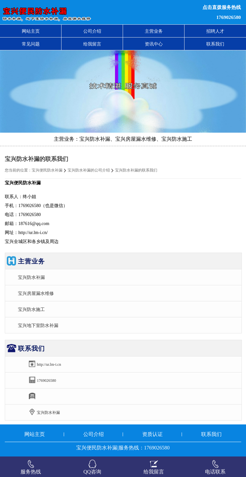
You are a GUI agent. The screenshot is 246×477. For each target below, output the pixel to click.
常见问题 (31, 43)
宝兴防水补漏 (31, 277)
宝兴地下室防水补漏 (38, 325)
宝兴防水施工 (31, 309)
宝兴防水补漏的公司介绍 (89, 170)
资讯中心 (154, 43)
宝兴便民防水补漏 (47, 170)
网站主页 (31, 31)
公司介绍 (92, 31)
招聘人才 (215, 31)
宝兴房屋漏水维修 (36, 293)
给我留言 (92, 43)
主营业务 (154, 31)
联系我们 (215, 43)
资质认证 (152, 434)
